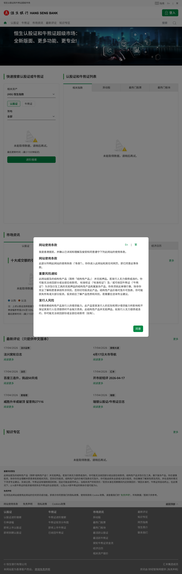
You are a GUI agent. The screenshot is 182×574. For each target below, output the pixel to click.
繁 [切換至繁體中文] (136, 244)
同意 (138, 329)
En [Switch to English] (126, 244)
